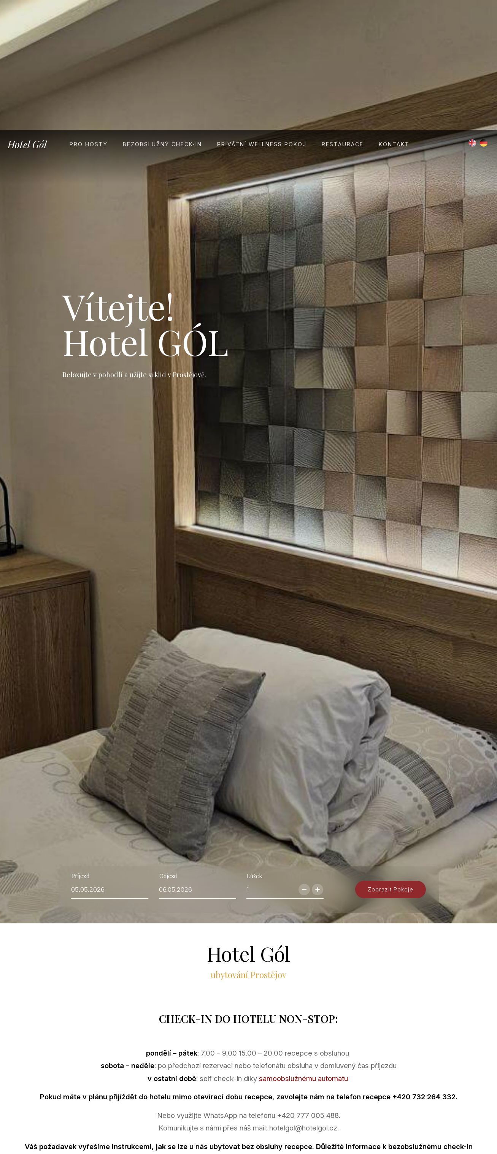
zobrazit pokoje (388, 791)
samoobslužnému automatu (303, 996)
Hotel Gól (27, 14)
